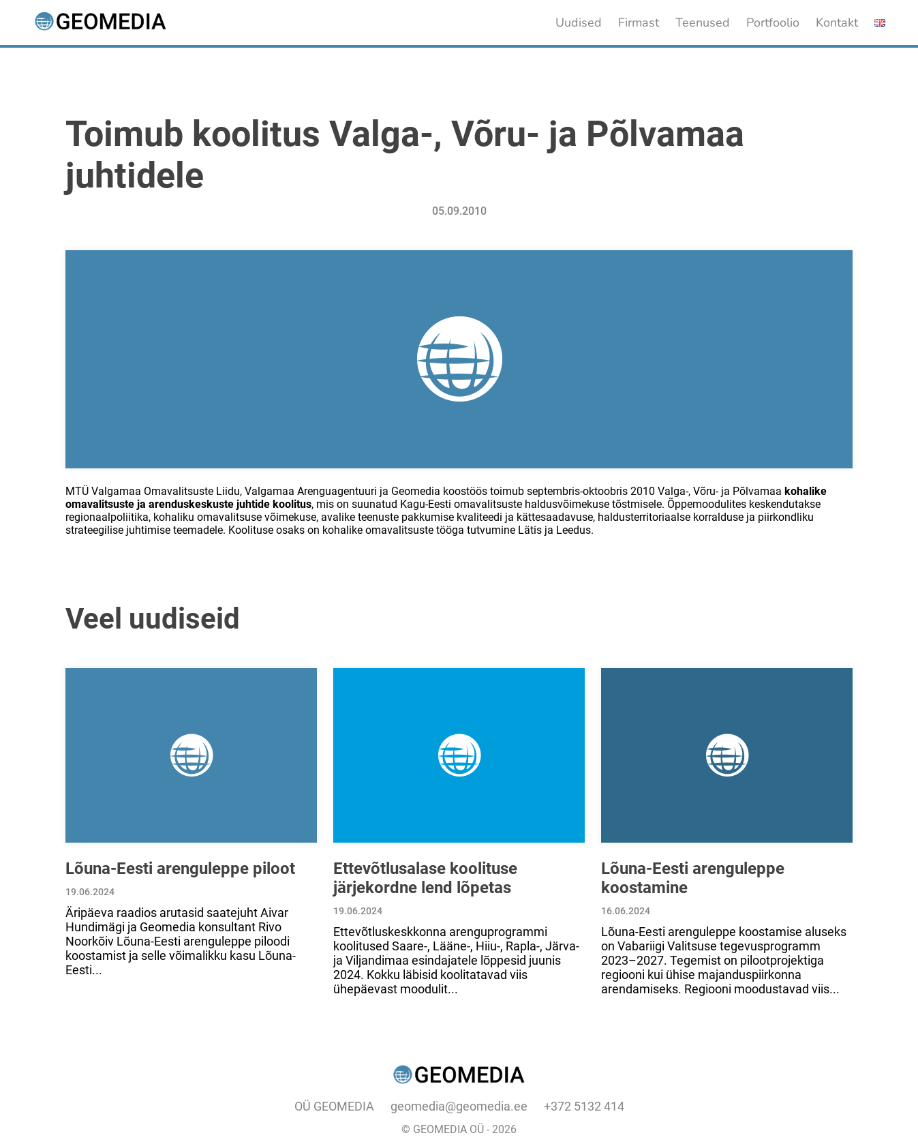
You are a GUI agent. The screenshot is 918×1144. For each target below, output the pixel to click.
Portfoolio (772, 22)
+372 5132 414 (584, 1106)
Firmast (638, 22)
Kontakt (837, 22)
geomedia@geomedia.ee (459, 1106)
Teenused (702, 22)
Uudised (578, 22)
